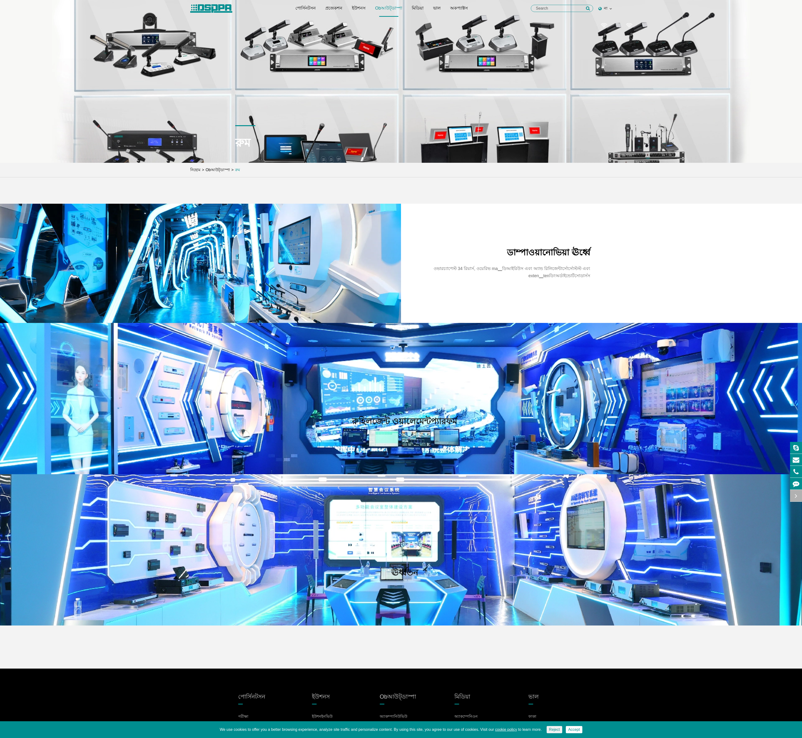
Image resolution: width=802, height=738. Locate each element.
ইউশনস (359, 11)
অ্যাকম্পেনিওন (466, 720)
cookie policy (506, 729)
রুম (237, 170)
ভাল (437, 11)
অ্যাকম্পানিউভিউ (393, 720)
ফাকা (532, 720)
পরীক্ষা (243, 720)
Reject (554, 729)
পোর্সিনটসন (305, 11)
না (605, 8)
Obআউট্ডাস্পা (388, 11)
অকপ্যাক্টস (459, 11)
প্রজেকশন (333, 11)
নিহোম (195, 170)
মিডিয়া (418, 11)
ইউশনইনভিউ (322, 720)
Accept (574, 729)
